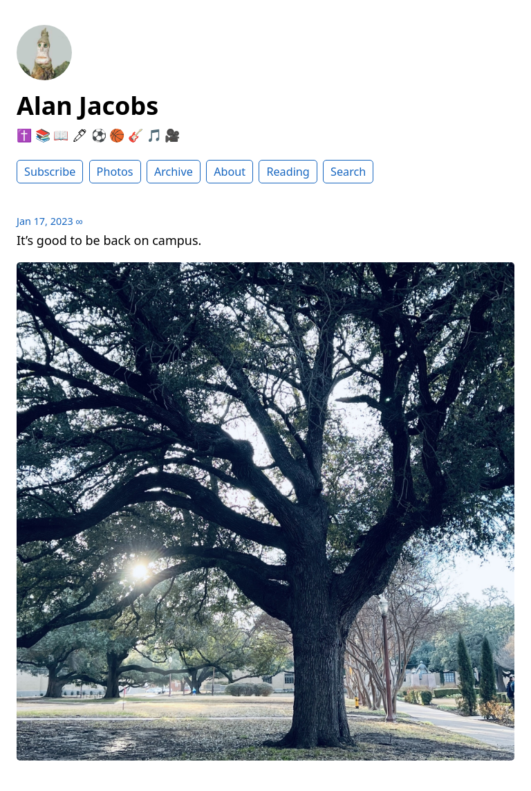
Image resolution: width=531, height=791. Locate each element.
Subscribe (49, 171)
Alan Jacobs (87, 105)
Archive (173, 171)
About (229, 171)
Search (348, 171)
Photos (115, 171)
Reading (287, 171)
